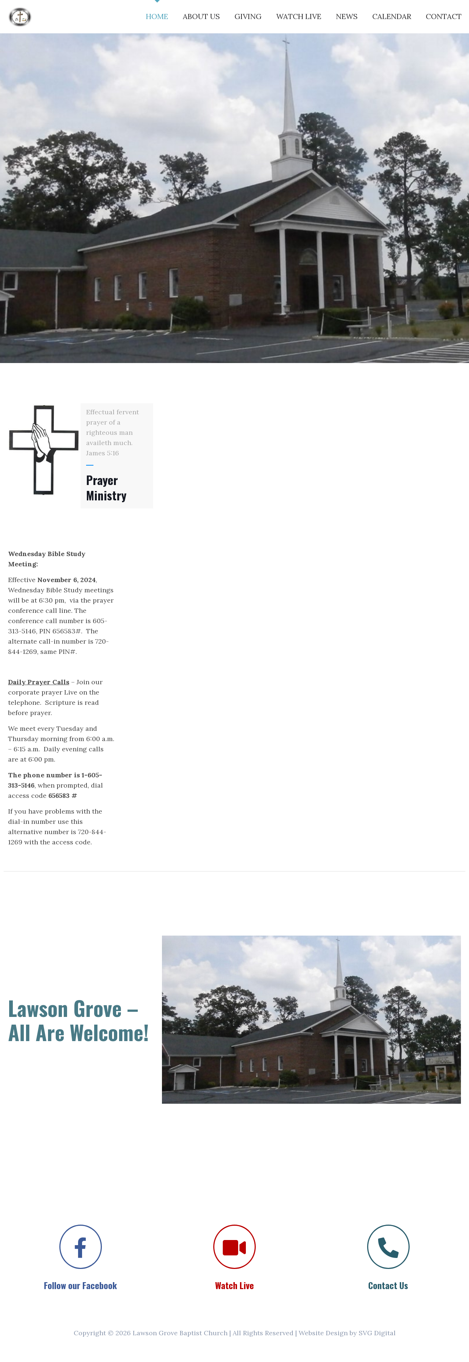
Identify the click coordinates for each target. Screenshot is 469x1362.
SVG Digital (377, 1333)
